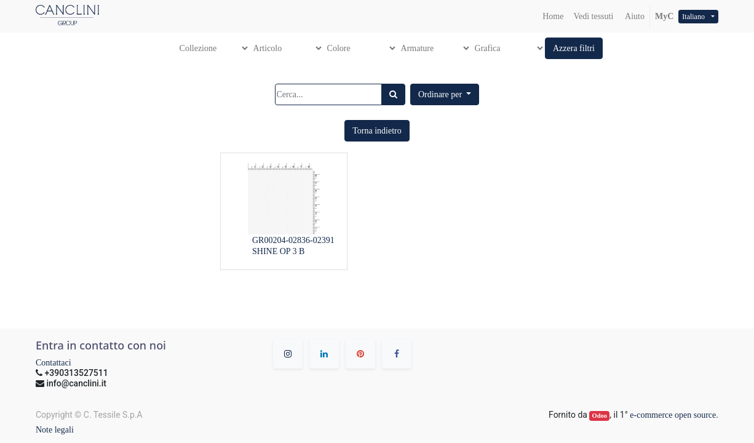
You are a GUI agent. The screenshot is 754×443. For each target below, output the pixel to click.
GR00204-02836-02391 (293, 240)
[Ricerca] (393, 94)
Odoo (600, 415)
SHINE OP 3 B (278, 251)
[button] (574, 48)
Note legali (55, 429)
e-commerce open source (673, 415)
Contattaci (53, 362)
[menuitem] (553, 16)
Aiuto (634, 16)
